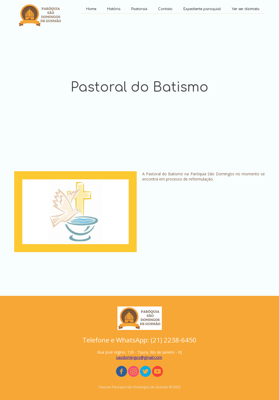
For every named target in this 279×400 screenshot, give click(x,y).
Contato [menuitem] (165, 9)
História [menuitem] (113, 9)
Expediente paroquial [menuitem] (202, 9)
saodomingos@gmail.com (139, 357)
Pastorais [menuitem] (139, 9)
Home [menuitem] (91, 9)
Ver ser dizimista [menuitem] (245, 9)
